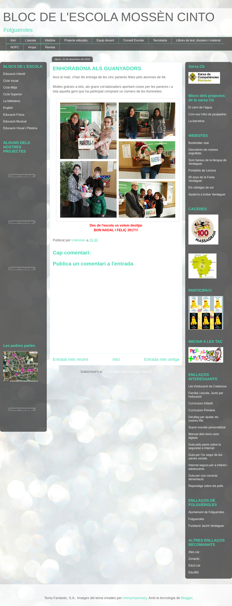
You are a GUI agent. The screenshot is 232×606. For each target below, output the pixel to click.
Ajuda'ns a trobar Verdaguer (207, 194)
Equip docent (105, 40)
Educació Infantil (14, 73)
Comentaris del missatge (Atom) (127, 371)
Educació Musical (15, 121)
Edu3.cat (194, 565)
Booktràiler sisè (198, 143)
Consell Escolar (133, 40)
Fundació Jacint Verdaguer (206, 525)
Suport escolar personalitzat (206, 427)
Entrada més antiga (161, 359)
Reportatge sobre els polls (205, 485)
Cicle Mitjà (10, 87)
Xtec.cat (193, 552)
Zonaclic (194, 558)
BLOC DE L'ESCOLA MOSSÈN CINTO (109, 17)
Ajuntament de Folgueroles (206, 512)
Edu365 (193, 572)
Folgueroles (196, 519)
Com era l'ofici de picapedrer (207, 114)
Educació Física (13, 114)
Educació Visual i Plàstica (20, 128)
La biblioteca (11, 101)
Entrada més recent (70, 359)
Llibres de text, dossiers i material (198, 40)
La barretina (196, 121)
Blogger (186, 598)
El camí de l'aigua (200, 107)
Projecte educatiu (76, 40)
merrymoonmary (135, 598)
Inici (13, 40)
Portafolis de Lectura (202, 170)
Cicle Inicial (10, 80)
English (8, 107)
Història (50, 40)
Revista (50, 47)
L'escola (30, 40)
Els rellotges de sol (200, 187)
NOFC (14, 47)
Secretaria (160, 40)
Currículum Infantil (200, 403)
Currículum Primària (201, 410)
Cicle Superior (12, 94)
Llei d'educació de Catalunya (207, 386)
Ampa (32, 47)
